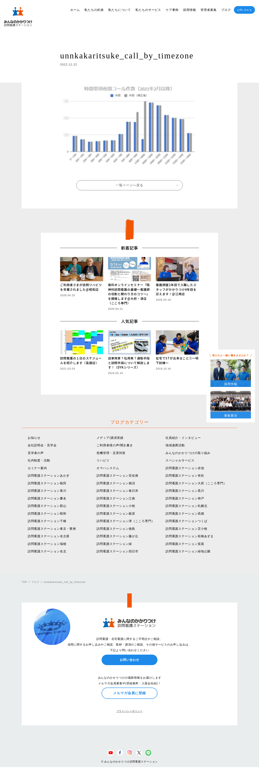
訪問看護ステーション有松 (185, 475)
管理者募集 (209, 10)
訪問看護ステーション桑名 (47, 498)
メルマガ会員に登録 (129, 693)
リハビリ (103, 460)
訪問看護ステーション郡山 (47, 506)
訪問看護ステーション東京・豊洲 (52, 528)
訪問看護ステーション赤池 (185, 468)
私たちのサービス (148, 10)
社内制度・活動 (39, 460)
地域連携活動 (175, 445)
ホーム (75, 10)
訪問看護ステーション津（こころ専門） (125, 521)
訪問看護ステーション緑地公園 (188, 551)
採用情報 (189, 10)
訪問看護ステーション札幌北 (186, 506)
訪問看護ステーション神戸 (185, 498)
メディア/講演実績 (110, 437)
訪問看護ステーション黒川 (185, 490)
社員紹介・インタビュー (183, 437)
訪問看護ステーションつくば (186, 521)
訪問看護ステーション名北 (47, 551)
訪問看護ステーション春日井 (117, 490)
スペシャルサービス (180, 460)
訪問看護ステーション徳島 (116, 528)
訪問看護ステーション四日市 (117, 551)
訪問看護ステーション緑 (114, 544)
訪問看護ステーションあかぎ (49, 475)
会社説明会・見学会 (42, 445)
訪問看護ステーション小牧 (116, 506)
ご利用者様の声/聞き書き (115, 445)
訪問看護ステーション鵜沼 (116, 483)
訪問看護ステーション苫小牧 (186, 528)
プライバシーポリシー (130, 711)
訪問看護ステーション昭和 (47, 513)
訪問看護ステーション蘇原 (116, 513)
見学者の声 (36, 453)
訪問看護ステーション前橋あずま (190, 536)
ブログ (226, 10)
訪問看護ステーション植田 (47, 483)
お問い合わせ (244, 10)
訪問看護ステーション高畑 (185, 513)
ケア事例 (172, 10)
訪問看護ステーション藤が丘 (117, 536)
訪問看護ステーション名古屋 (49, 536)
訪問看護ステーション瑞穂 (47, 544)
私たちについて (119, 10)
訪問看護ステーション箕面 (185, 544)
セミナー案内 (37, 468)
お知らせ (34, 437)
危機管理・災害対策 (111, 453)
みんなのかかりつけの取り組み (188, 453)
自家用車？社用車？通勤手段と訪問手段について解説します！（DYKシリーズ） (129, 362)
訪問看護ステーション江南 (116, 498)
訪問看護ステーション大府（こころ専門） (196, 483)
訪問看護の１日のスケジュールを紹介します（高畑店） (81, 360)
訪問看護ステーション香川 (47, 490)
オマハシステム (108, 468)
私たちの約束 (94, 10)
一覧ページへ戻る (129, 185)
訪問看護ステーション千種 (47, 521)
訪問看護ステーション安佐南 (117, 475)
